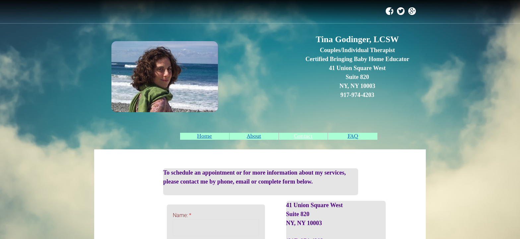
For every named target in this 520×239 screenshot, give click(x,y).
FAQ (353, 136)
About (254, 136)
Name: (182, 215)
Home (204, 136)
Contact (303, 136)
